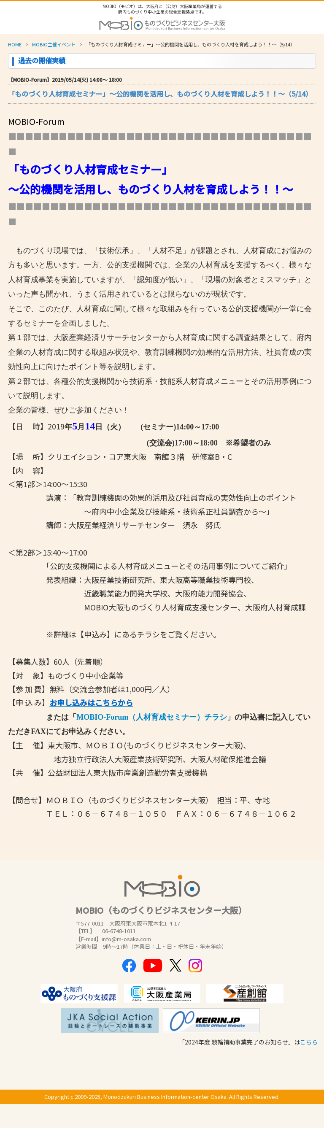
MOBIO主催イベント (54, 44)
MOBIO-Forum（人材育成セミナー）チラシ (151, 717)
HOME (15, 44)
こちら (309, 1042)
